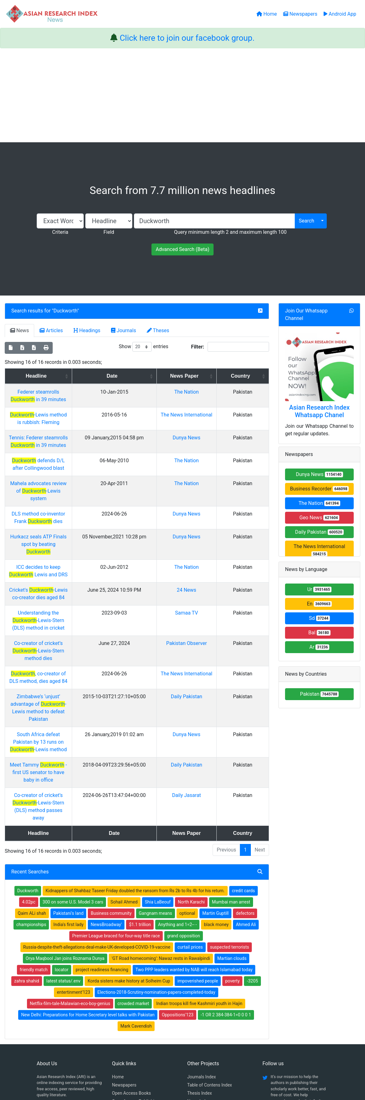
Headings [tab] (87, 330)
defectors (245, 807)
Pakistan (319, 694)
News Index (198, 995)
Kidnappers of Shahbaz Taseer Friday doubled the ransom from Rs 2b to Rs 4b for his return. (135, 785)
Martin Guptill (215, 807)
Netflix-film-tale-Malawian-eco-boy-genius (70, 898)
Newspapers (124, 979)
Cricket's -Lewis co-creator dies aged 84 (66, 545)
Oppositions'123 (177, 909)
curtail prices (190, 841)
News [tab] (19, 330)
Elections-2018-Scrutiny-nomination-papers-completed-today (156, 886)
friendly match (34, 864)
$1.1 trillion (140, 819)
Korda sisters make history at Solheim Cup (128, 875)
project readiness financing (102, 864)
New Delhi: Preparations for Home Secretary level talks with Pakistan (88, 909)
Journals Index (201, 971)
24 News (212, 545)
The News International (319, 550)
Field (108, 232)
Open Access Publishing (135, 995)
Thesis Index (199, 987)
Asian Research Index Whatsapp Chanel (319, 411)
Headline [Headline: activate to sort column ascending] (63, 376)
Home (118, 971)
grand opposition (183, 830)
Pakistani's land (68, 807)
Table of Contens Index (209, 979)
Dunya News (212, 430)
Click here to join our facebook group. (187, 38)
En (319, 604)
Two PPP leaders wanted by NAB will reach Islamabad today (193, 864)
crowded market (133, 898)
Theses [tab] (158, 330)
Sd (319, 618)
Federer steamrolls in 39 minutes (66, 392)
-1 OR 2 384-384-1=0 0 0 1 (226, 909)
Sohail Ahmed (123, 796)
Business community (111, 807)
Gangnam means (155, 807)
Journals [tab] (123, 330)
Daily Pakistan (212, 636)
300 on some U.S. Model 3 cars (73, 796)
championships (31, 819)
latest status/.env (63, 875)
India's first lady (68, 819)
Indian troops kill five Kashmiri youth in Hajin (199, 898)
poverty (232, 875)
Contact (203, 1063)
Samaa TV (212, 568)
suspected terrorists (229, 841)
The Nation (212, 392)
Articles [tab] (51, 330)
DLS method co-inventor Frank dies (65, 491)
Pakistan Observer (212, 591)
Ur (319, 589)
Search (306, 221)
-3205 (252, 875)
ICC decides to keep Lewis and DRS (66, 529)
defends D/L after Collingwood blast (66, 453)
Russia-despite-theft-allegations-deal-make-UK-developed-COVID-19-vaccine (96, 841)
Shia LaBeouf (158, 796)
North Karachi (191, 796)
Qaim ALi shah (32, 807)
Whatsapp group (56, 1011)
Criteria (60, 232)
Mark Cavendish (136, 920)
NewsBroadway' (106, 819)
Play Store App (126, 1012)
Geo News (319, 518)
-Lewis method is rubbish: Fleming (66, 407)
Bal (319, 633)
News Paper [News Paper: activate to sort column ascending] (210, 376)
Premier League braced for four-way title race (116, 830)
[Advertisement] (182, 95)
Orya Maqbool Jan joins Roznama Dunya (65, 853)
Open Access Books (131, 987)
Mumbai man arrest (231, 796)
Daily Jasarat (212, 705)
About (180, 1063)
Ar (319, 647)
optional (187, 807)
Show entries (143, 347)
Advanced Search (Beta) (182, 249)
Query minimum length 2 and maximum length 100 (230, 232)
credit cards (243, 785)
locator (62, 864)
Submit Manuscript (130, 1004)
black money (216, 819)
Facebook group (56, 1003)
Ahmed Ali (246, 819)
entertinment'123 (73, 886)
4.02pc (28, 796)
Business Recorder (319, 489)
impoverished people (197, 875)
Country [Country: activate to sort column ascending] (250, 376)
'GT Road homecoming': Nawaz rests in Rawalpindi (161, 853)
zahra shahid (26, 875)
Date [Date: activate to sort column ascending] (154, 376)
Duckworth (65, 311)
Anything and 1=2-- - (177, 819)
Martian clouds (231, 853)
